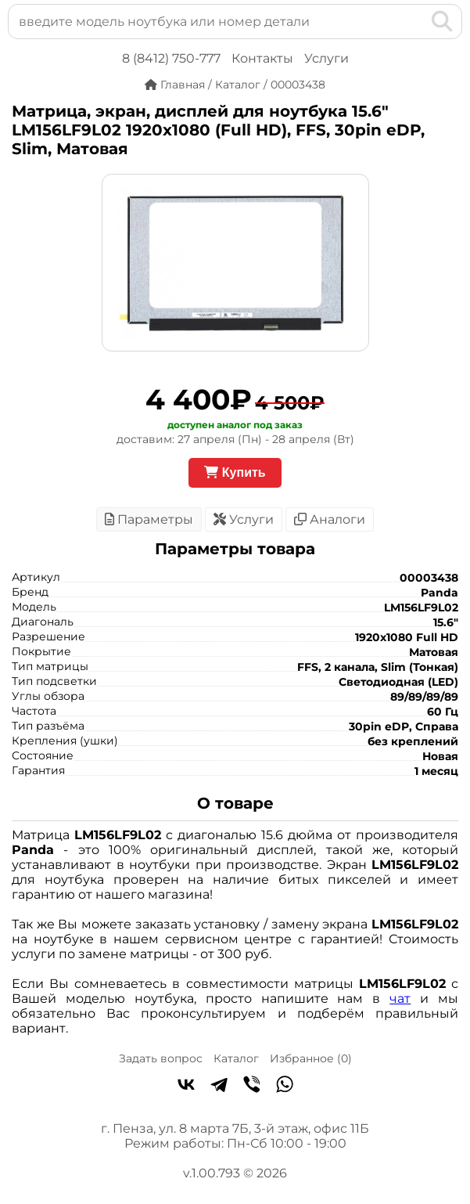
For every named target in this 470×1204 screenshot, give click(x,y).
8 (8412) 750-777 (171, 58)
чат (400, 998)
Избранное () (311, 1058)
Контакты (262, 58)
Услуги (326, 58)
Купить (234, 472)
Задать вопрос (161, 1058)
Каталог (236, 1058)
